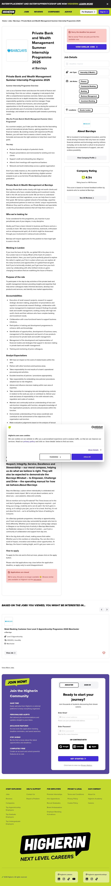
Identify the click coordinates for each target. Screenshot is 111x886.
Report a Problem (33, 798)
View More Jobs (8, 667)
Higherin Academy (95, 798)
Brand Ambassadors (54, 807)
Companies (10, 803)
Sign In (104, 12)
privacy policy (29, 441)
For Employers (88, 12)
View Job (10, 653)
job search (37, 579)
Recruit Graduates (53, 803)
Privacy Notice (86, 765)
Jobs (7, 794)
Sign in (87, 685)
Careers (91, 803)
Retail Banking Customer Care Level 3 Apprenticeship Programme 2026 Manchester (41, 629)
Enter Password (64, 726)
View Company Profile (86, 157)
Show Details (93, 450)
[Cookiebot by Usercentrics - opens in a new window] (93, 427)
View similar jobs (87, 46)
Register (69, 685)
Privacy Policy (73, 798)
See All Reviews (87, 198)
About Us (91, 794)
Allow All (87, 457)
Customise (55, 457)
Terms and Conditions (76, 794)
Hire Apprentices (53, 798)
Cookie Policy (73, 803)
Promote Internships (54, 794)
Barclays (41, 68)
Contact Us (30, 794)
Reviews (9, 798)
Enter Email (63, 713)
